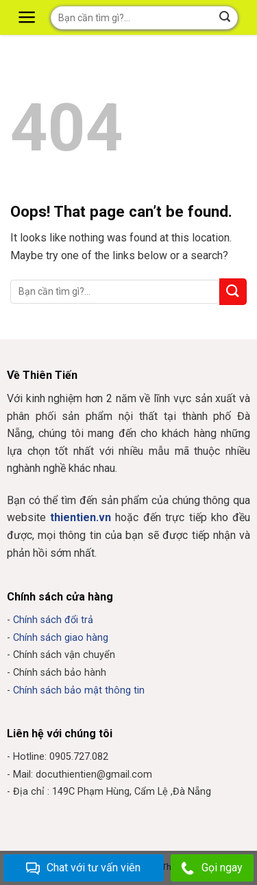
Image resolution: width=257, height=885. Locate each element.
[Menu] (28, 17)
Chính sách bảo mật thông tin (79, 690)
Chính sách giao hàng (60, 638)
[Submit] (233, 291)
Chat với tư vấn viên (83, 868)
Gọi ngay (212, 868)
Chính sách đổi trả (53, 620)
